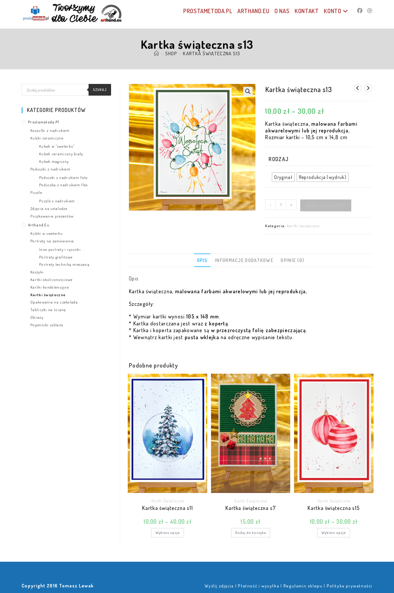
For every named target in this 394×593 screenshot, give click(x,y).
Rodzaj (278, 159)
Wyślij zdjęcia (219, 586)
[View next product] (368, 88)
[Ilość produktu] (281, 204)
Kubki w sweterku (46, 233)
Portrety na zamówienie (52, 241)
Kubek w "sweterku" (57, 146)
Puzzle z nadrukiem (57, 201)
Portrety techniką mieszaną (64, 264)
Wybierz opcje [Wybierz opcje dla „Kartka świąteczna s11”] (167, 532)
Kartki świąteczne (303, 225)
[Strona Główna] (156, 53)
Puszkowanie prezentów (52, 216)
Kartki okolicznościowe (51, 279)
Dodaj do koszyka (325, 205)
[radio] (283, 177)
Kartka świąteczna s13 (211, 53)
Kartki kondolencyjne (49, 287)
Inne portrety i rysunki (60, 249)
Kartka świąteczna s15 (333, 508)
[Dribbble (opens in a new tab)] (370, 10)
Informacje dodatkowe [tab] (244, 260)
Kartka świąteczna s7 (250, 508)
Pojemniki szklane (46, 325)
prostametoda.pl (43, 122)
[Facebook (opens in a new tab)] (360, 10)
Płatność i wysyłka (258, 586)
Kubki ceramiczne (46, 138)
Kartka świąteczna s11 (167, 508)
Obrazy (36, 317)
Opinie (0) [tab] (292, 260)
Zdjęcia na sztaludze (48, 208)
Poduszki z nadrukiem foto (63, 177)
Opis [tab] (202, 260)
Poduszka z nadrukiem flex (63, 184)
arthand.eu (38, 225)
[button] (248, 91)
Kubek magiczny (54, 161)
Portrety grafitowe (55, 257)
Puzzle (36, 192)
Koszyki (37, 272)
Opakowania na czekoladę (54, 302)
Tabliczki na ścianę (48, 309)
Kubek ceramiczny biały (61, 153)
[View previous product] (358, 88)
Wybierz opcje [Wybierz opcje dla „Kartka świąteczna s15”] (334, 532)
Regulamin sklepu (303, 586)
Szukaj (100, 89)
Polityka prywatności (349, 586)
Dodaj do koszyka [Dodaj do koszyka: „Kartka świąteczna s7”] (250, 532)
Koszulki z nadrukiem (50, 130)
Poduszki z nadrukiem (50, 169)
